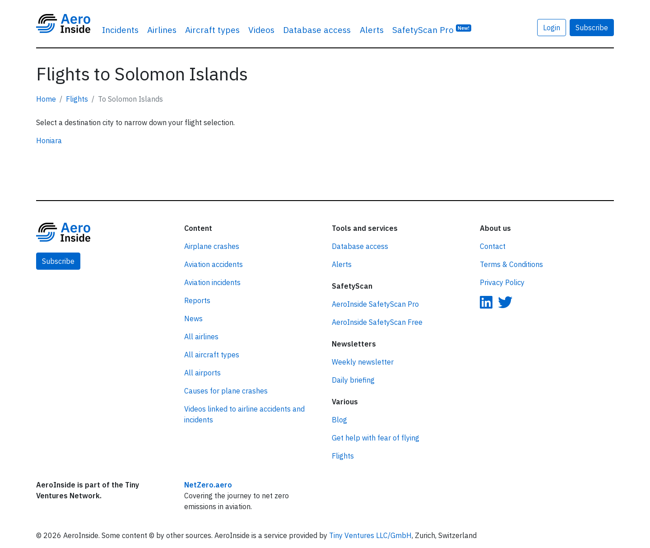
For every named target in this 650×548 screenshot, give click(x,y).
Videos (261, 29)
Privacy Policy (502, 282)
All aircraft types (211, 354)
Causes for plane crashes (226, 390)
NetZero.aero (208, 484)
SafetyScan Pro (432, 29)
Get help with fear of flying (375, 437)
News (193, 318)
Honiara (49, 140)
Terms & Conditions (511, 264)
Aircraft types (212, 29)
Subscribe (592, 27)
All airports (202, 372)
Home (46, 98)
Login (551, 27)
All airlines (201, 336)
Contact (493, 246)
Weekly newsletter (363, 361)
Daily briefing (353, 379)
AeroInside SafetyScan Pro (375, 304)
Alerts (372, 29)
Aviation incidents (212, 282)
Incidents (120, 29)
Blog (339, 419)
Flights (77, 98)
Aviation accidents (213, 264)
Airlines (161, 29)
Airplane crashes (211, 246)
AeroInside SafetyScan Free (377, 322)
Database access (317, 29)
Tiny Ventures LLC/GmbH (370, 535)
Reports (197, 300)
